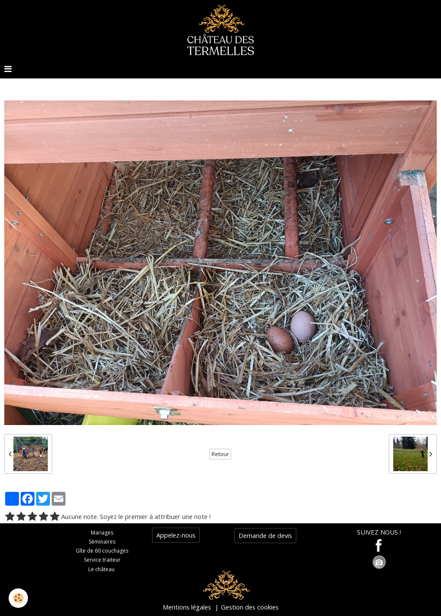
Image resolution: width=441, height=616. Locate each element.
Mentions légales (187, 607)
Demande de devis (265, 535)
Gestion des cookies (250, 607)
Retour (220, 454)
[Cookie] (18, 598)
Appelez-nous (176, 535)
